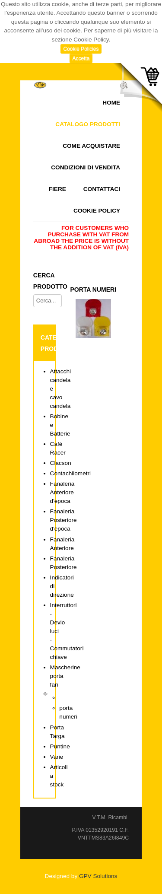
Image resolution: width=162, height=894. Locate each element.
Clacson (60, 463)
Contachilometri (70, 473)
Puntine (60, 746)
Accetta (80, 58)
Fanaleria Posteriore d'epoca (63, 520)
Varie (57, 757)
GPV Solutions (98, 876)
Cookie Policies (80, 49)
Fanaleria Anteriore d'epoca (62, 492)
